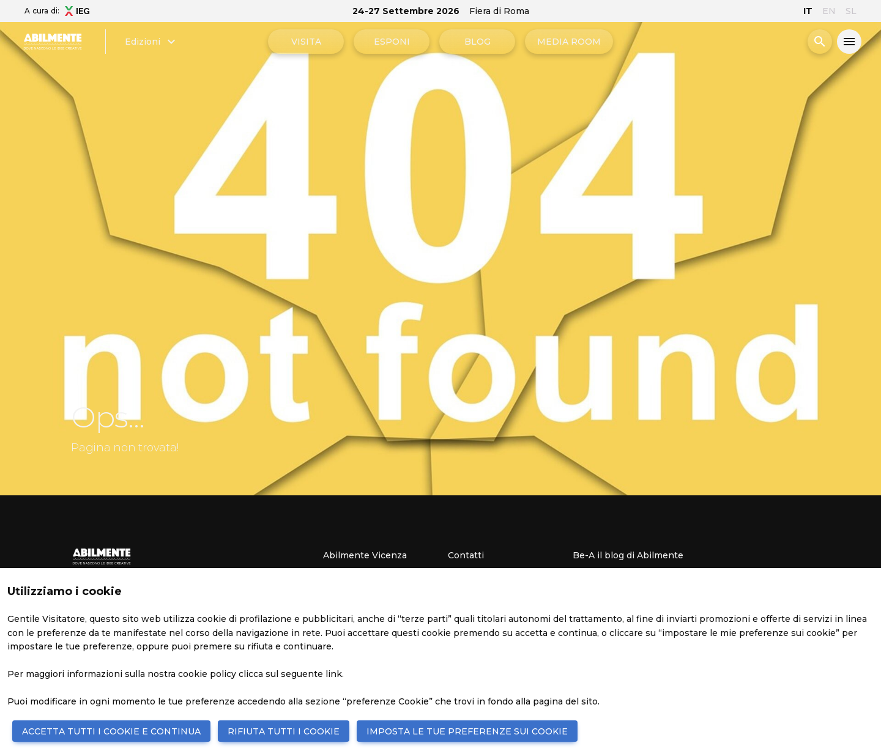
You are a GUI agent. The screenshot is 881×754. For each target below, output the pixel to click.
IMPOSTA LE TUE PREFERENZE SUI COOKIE (467, 731)
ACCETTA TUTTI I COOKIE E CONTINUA (111, 731)
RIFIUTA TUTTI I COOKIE (284, 731)
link (333, 673)
